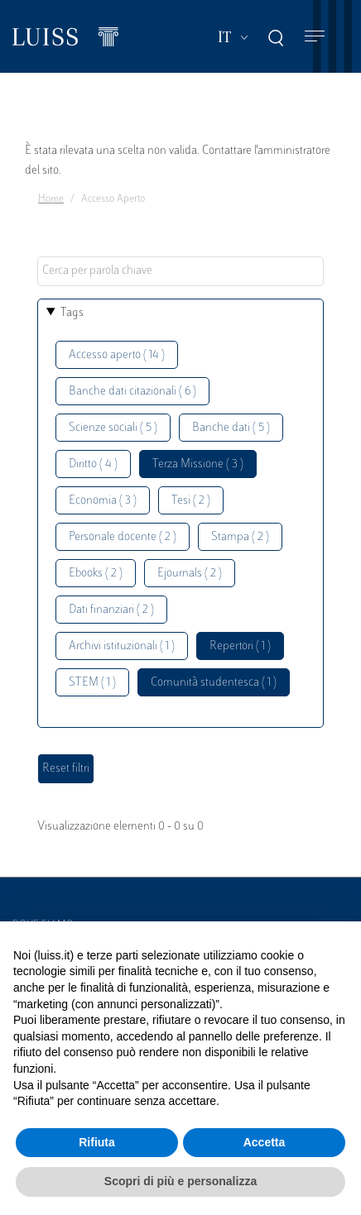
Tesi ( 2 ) (190, 501)
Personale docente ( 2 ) (122, 537)
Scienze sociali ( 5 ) (113, 428)
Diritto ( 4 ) (93, 464)
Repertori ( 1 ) (240, 646)
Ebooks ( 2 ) (96, 573)
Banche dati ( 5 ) (231, 428)
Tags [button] (72, 313)
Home (51, 199)
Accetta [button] (264, 1142)
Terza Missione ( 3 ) (197, 464)
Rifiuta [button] (97, 1142)
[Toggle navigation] (315, 37)
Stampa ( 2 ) (240, 537)
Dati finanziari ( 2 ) (111, 610)
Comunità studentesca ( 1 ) (214, 683)
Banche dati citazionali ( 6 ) (132, 391)
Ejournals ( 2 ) (189, 573)
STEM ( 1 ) (92, 683)
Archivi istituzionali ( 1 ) (122, 646)
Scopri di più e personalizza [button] (180, 1181)
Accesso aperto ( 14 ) (117, 355)
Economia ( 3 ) (103, 501)
